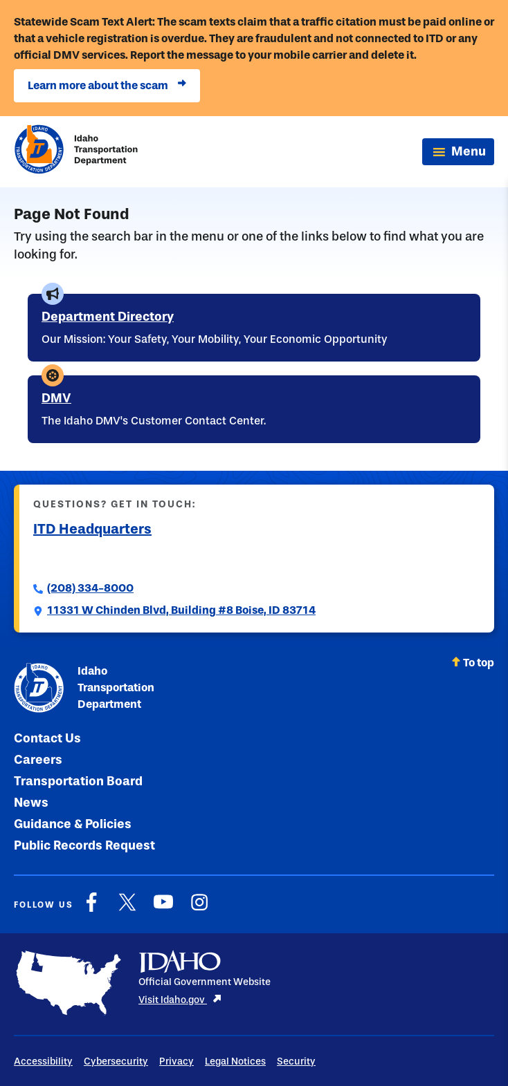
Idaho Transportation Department (84, 688)
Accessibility (43, 1061)
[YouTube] (163, 909)
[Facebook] (91, 909)
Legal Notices (235, 1061)
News (31, 802)
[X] (127, 909)
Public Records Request (84, 845)
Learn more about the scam (107, 86)
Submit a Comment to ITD (100, 557)
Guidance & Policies (72, 824)
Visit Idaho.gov (180, 1000)
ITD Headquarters (92, 529)
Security (296, 1061)
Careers (38, 759)
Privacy (176, 1061)
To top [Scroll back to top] (472, 662)
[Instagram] (199, 909)
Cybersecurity (116, 1061)
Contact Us (47, 738)
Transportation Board (78, 781)
